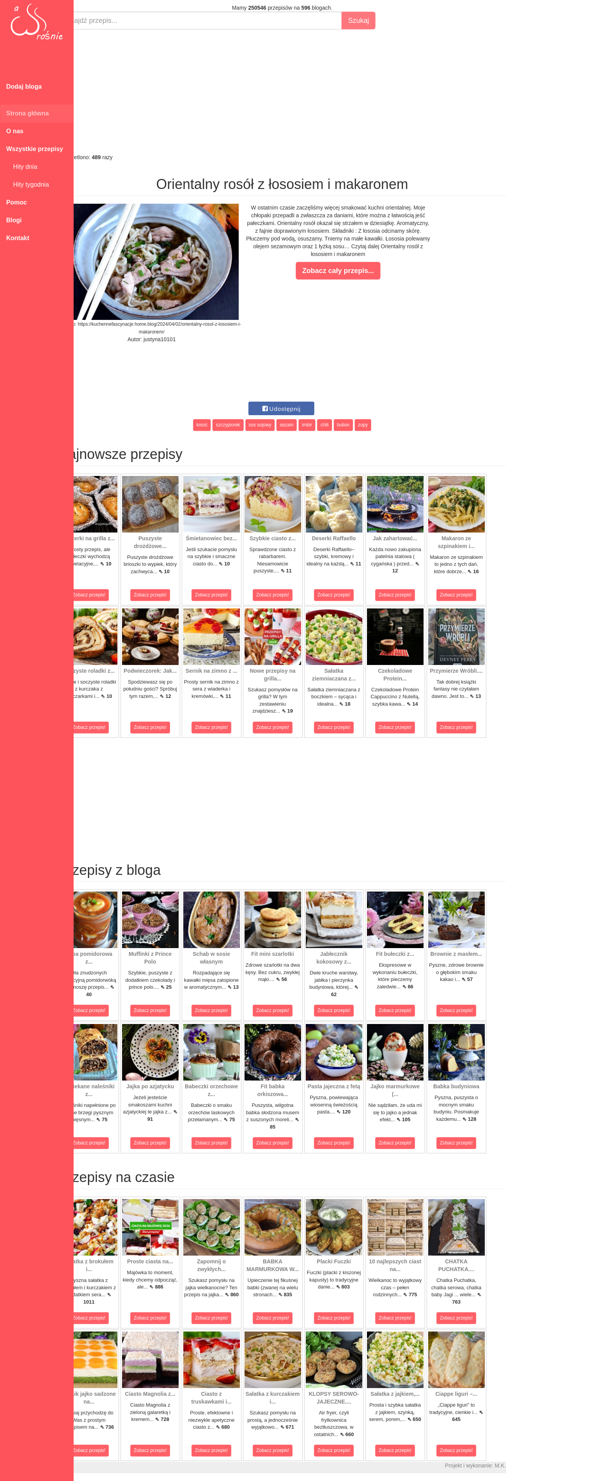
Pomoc (16, 202)
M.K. (519, 1465)
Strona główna (27, 113)
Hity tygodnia (27, 184)
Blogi (14, 220)
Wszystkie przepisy (34, 149)
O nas (14, 131)
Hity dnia (21, 166)
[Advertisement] (301, 91)
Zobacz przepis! (108, 595)
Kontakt (17, 238)
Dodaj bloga (24, 86)
